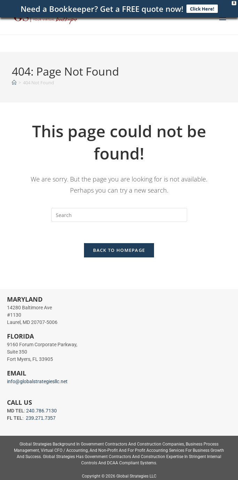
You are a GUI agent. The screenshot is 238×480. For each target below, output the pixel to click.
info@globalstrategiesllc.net (37, 380)
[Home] (14, 81)
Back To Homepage (119, 249)
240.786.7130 (41, 409)
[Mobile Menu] (222, 17)
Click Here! (202, 8)
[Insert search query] (119, 213)
